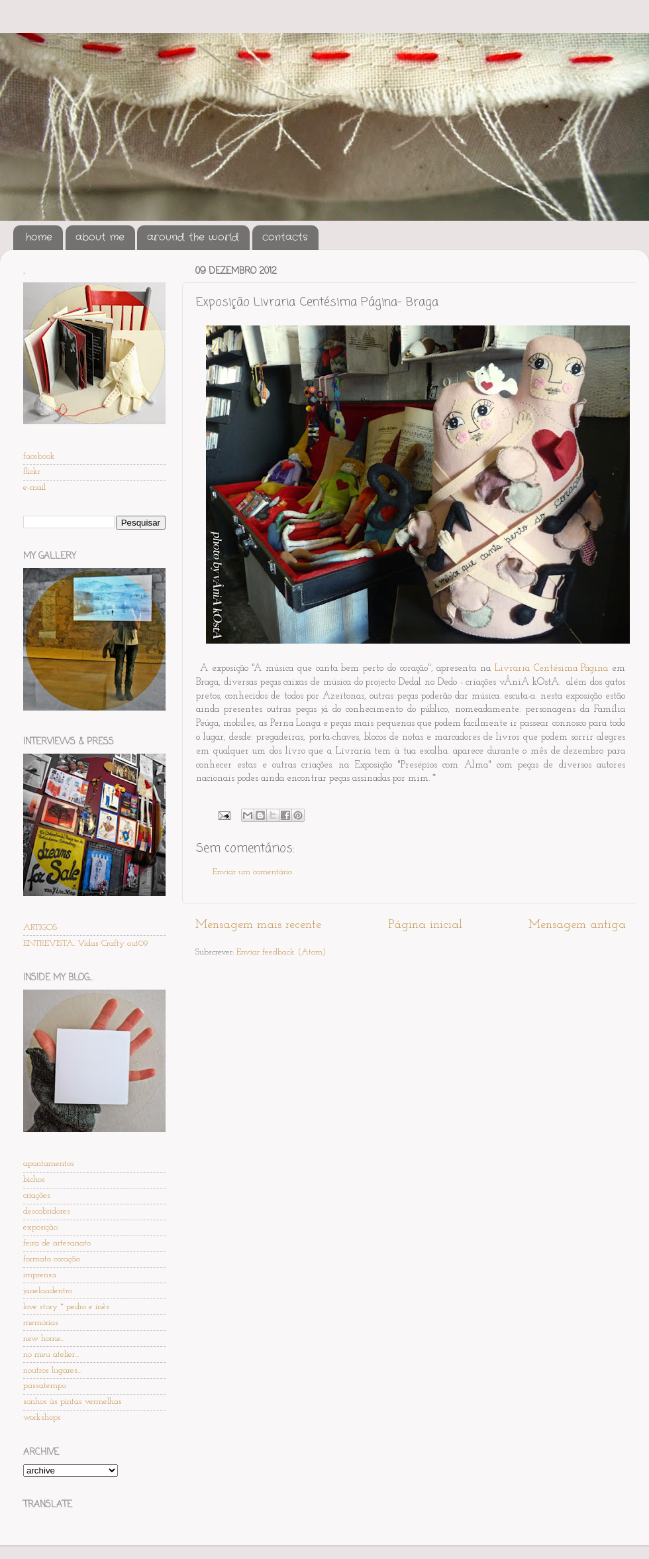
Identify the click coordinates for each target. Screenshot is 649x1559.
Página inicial (425, 925)
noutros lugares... (52, 1370)
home (39, 237)
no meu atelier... (51, 1354)
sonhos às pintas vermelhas (72, 1401)
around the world (193, 237)
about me (100, 237)
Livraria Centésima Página (552, 668)
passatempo (44, 1385)
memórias (40, 1322)
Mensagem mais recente (258, 925)
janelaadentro (47, 1291)
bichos (34, 1179)
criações (36, 1195)
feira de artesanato (57, 1243)
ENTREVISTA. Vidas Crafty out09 (85, 943)
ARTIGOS (40, 927)
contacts (285, 237)
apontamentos (48, 1163)
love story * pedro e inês (66, 1306)
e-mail (34, 487)
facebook (39, 456)
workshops (42, 1417)
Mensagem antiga (577, 925)
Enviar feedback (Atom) (281, 952)
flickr (31, 471)
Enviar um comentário (252, 872)
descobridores (46, 1211)
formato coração (51, 1259)
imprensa (39, 1275)
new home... (43, 1338)
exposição (40, 1227)
